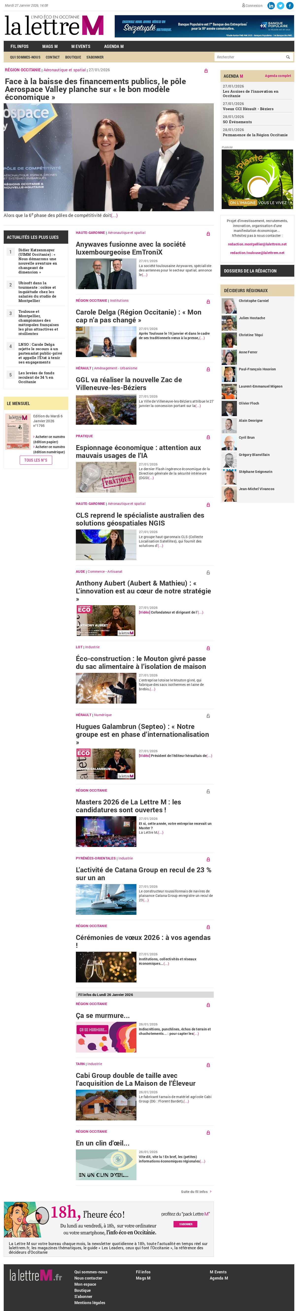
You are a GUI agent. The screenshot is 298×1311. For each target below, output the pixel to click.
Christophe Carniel (254, 300)
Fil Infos (20, 46)
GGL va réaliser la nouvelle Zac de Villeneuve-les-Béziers (129, 384)
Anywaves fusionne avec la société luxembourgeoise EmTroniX (131, 248)
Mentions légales (89, 1302)
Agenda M (114, 46)
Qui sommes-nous (25, 57)
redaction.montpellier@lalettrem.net (257, 244)
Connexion (254, 5)
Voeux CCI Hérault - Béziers (248, 108)
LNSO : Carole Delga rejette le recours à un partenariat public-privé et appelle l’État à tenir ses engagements (40, 353)
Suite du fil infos (194, 1191)
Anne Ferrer (248, 352)
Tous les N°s (35, 460)
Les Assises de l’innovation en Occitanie (251, 93)
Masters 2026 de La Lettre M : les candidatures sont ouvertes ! (128, 806)
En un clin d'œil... (103, 1143)
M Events (80, 46)
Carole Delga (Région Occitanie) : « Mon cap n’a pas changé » (138, 316)
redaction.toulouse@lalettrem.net (257, 252)
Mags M (50, 46)
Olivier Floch (249, 403)
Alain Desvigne (251, 420)
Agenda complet (278, 76)
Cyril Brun (247, 437)
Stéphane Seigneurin (255, 471)
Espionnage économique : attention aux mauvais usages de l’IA (138, 451)
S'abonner (95, 57)
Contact (53, 57)
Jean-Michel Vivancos (256, 488)
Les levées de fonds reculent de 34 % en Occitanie (36, 377)
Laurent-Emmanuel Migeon (260, 386)
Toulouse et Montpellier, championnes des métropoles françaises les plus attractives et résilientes (38, 322)
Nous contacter (88, 1278)
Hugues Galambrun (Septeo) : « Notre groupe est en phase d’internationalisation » (142, 734)
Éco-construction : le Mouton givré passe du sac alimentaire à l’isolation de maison (141, 662)
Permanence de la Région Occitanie (255, 135)
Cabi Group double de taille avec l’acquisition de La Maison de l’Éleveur (136, 1079)
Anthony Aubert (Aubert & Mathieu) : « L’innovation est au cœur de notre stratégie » (143, 591)
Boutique (73, 57)
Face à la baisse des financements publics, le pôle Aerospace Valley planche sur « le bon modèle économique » (95, 89)
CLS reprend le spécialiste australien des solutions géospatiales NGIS (140, 519)
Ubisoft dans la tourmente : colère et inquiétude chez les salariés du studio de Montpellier (37, 292)
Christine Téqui (251, 334)
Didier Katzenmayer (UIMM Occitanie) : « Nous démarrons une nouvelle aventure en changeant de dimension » (37, 261)
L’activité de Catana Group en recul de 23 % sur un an (144, 874)
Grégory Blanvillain (254, 454)
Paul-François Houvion (257, 369)
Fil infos (143, 1271)
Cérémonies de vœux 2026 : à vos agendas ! (143, 941)
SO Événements (237, 122)
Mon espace (85, 1284)
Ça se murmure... (103, 1015)
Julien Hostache (252, 318)
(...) (114, 215)
